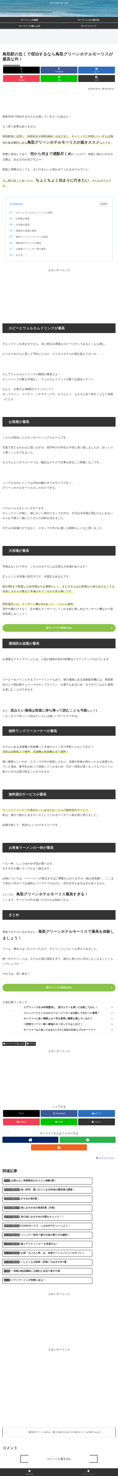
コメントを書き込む (59, 1424)
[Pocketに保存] (21, 78)
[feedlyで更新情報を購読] (88, 1140)
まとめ (19, 255)
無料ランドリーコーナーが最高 (32, 236)
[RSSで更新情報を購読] (59, 1147)
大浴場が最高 (23, 224)
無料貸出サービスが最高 (28, 243)
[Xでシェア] (21, 70)
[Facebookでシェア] (59, 70)
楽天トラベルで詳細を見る (59, 628)
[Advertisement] (59, 99)
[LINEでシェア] (59, 78)
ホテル (31, 1044)
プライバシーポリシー (87, 1466)
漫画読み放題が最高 (26, 230)
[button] (96, 78)
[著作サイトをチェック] (30, 1140)
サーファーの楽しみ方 (13, 1044)
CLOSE (104, 204)
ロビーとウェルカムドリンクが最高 (34, 212)
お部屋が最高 (23, 218)
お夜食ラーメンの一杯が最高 (31, 249)
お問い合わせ (30, 1466)
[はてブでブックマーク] (96, 70)
